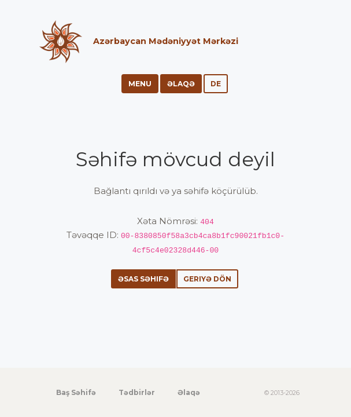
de (215, 83)
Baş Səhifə (76, 392)
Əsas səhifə (143, 279)
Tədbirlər (137, 392)
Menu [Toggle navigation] (140, 83)
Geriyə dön (207, 279)
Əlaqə (181, 83)
